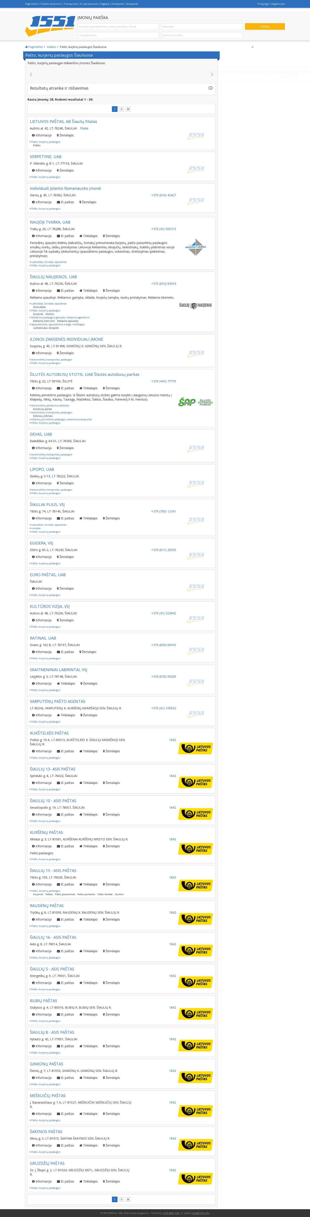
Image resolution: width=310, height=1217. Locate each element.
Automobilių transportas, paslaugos (51, 359)
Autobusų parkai (42, 409)
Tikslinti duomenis (50, 3)
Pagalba (104, 3)
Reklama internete (44, 320)
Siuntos (49, 314)
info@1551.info (200, 1213)
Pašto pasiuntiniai (65, 894)
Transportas (71, 3)
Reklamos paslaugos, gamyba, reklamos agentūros (59, 317)
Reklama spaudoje (67, 320)
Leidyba (35, 528)
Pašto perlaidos (86, 894)
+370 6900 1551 (171, 1213)
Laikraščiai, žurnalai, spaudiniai (48, 261)
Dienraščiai (39, 307)
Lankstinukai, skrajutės (46, 327)
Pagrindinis (31, 3)
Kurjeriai (38, 314)
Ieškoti (265, 26)
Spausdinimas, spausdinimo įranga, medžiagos (57, 324)
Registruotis (278, 3)
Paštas (36, 145)
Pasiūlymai (117, 3)
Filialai (84, 128)
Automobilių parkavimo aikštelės (49, 405)
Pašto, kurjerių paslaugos (45, 141)
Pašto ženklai (105, 894)
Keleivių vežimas (42, 415)
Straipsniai (132, 3)
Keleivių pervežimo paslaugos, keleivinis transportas (61, 419)
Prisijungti (263, 3)
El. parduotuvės (89, 3)
